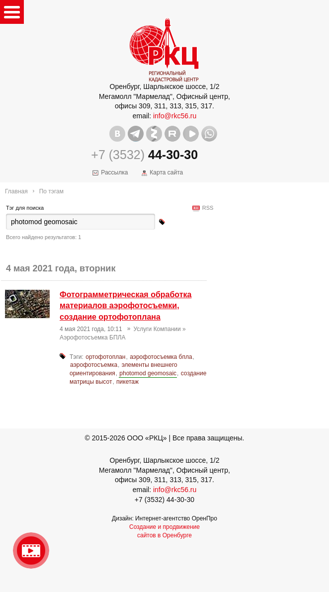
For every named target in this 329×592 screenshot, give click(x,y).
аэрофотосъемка (93, 364)
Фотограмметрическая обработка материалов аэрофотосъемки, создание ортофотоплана (125, 305)
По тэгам (51, 191)
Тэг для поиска (25, 208)
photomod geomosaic (147, 373)
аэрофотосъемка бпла (161, 356)
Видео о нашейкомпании (31, 550)
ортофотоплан (105, 356)
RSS (206, 208)
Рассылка (114, 172)
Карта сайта (166, 172)
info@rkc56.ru (174, 116)
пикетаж (127, 381)
